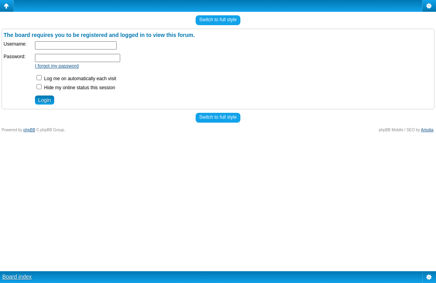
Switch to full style (217, 19)
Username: (15, 44)
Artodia (427, 130)
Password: (15, 56)
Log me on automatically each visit (76, 78)
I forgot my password (57, 66)
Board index (17, 277)
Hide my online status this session (76, 87)
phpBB (29, 130)
